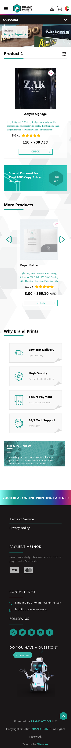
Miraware (42, 744)
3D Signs (8, 30)
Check (35, 151)
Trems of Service (21, 519)
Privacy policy (19, 527)
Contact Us (22, 655)
